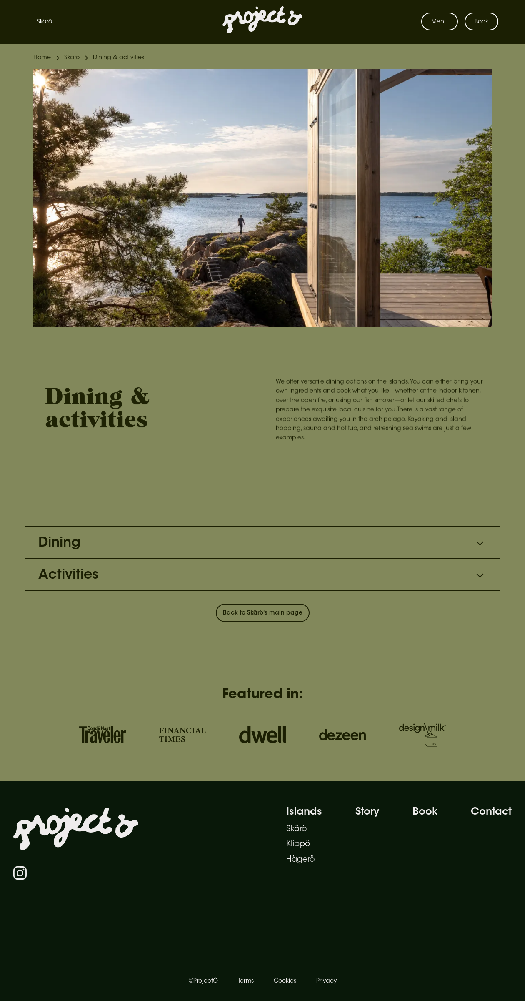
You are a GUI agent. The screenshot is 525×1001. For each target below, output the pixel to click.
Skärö (44, 22)
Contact (491, 812)
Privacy (326, 981)
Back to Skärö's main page (262, 613)
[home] (262, 21)
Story (367, 812)
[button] (439, 21)
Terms (246, 981)
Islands (304, 812)
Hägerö (300, 860)
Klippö (298, 844)
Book (481, 22)
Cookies (285, 981)
